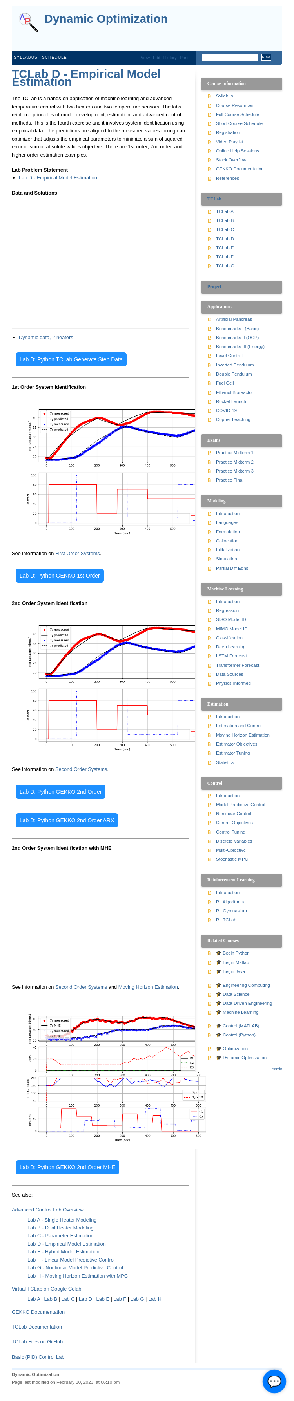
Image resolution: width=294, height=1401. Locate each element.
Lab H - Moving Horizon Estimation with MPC (77, 1276)
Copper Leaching (233, 419)
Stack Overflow (231, 159)
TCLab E (225, 248)
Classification (229, 638)
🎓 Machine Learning (237, 1012)
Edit (156, 57)
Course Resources (234, 105)
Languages (227, 522)
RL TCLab (226, 919)
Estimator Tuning (233, 753)
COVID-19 (226, 410)
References (227, 178)
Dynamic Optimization (106, 19)
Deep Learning (231, 647)
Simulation (226, 558)
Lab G (137, 1299)
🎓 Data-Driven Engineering (244, 1003)
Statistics (225, 762)
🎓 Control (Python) (236, 1035)
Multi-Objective (231, 850)
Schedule (54, 57)
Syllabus (26, 57)
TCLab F (225, 257)
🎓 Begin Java (230, 971)
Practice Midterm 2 (235, 462)
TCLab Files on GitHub (37, 1342)
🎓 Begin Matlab (232, 962)
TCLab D (225, 239)
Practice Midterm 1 (235, 452)
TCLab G (225, 266)
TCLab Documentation (37, 1327)
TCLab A (225, 211)
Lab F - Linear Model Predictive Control (71, 1260)
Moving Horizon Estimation (148, 987)
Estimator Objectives (237, 744)
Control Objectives (234, 822)
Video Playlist (229, 141)
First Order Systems (77, 553)
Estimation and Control (239, 725)
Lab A (33, 1299)
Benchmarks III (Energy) (240, 346)
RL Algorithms (230, 901)
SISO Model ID (231, 619)
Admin (277, 1069)
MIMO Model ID (232, 628)
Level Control (229, 355)
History (170, 57)
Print (184, 57)
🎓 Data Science (233, 994)
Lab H (155, 1299)
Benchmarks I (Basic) (237, 328)
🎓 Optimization (232, 1048)
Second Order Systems (81, 769)
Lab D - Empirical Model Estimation (58, 178)
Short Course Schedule (239, 123)
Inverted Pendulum (235, 365)
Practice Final (229, 480)
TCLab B (225, 220)
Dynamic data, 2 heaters (46, 337)
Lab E (102, 1299)
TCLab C (225, 229)
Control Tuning (230, 832)
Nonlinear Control (233, 813)
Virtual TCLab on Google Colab (46, 1289)
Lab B (50, 1299)
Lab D (85, 1299)
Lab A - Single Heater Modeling (61, 1220)
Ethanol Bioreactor (234, 392)
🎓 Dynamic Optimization (241, 1057)
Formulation (228, 531)
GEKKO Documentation (38, 1312)
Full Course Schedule (237, 114)
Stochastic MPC (232, 859)
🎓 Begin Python (233, 953)
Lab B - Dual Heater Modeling (60, 1228)
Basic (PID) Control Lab (38, 1357)
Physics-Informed (233, 683)
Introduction (228, 513)
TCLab (214, 199)
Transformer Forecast (237, 665)
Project (214, 286)
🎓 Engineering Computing (243, 985)
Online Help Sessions (237, 150)
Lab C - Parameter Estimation (60, 1236)
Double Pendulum (234, 374)
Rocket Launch (231, 401)
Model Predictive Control (240, 804)
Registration (228, 132)
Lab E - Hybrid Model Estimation (63, 1252)
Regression (227, 610)
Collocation (227, 540)
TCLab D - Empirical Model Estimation (86, 77)
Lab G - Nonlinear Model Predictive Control (75, 1268)
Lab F (119, 1299)
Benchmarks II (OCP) (237, 337)
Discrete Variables (234, 841)
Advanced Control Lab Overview (48, 1210)
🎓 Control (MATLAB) (237, 1026)
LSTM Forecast (231, 656)
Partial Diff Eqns (232, 568)
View (145, 57)
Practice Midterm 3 (235, 471)
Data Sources (229, 674)
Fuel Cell (225, 383)
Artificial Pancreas (234, 319)
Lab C (67, 1299)
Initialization (228, 549)
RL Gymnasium (231, 910)
